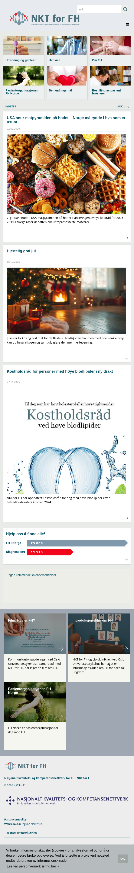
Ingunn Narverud (32, 824)
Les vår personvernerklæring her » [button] (33, 866)
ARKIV (121, 106)
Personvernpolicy (15, 819)
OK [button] (122, 858)
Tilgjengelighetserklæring (20, 832)
